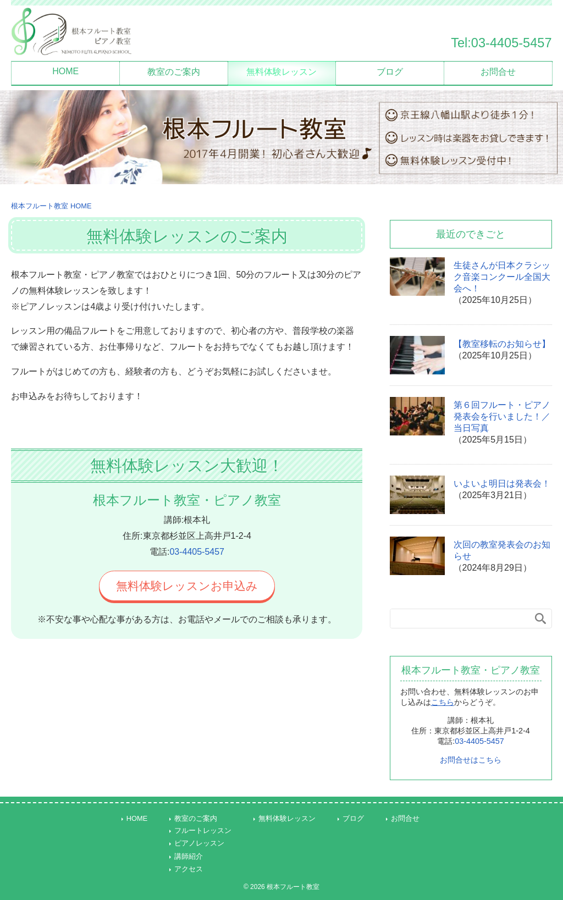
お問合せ (498, 71)
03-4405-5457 (196, 551)
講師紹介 (188, 856)
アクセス (188, 869)
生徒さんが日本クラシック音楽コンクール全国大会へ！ (502, 277)
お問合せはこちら (470, 759)
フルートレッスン (202, 830)
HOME (65, 71)
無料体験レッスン (281, 71)
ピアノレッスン (199, 843)
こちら (442, 702)
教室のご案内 (173, 71)
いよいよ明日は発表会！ (502, 483)
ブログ (390, 71)
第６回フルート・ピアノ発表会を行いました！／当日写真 (502, 416)
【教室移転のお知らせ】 (502, 344)
